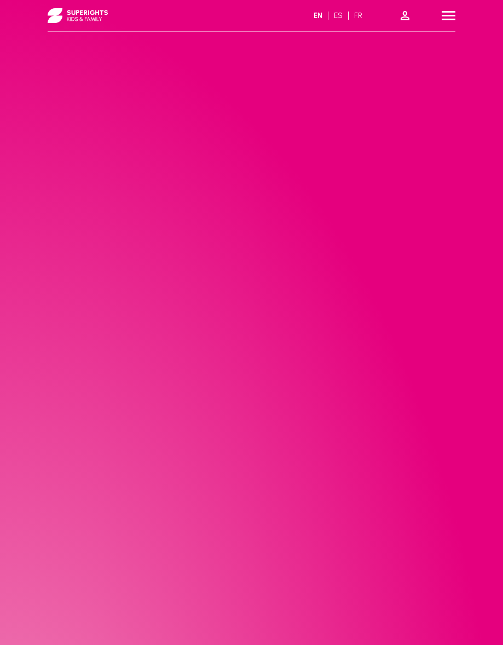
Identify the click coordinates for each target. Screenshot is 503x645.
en (318, 15)
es (338, 15)
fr (358, 15)
